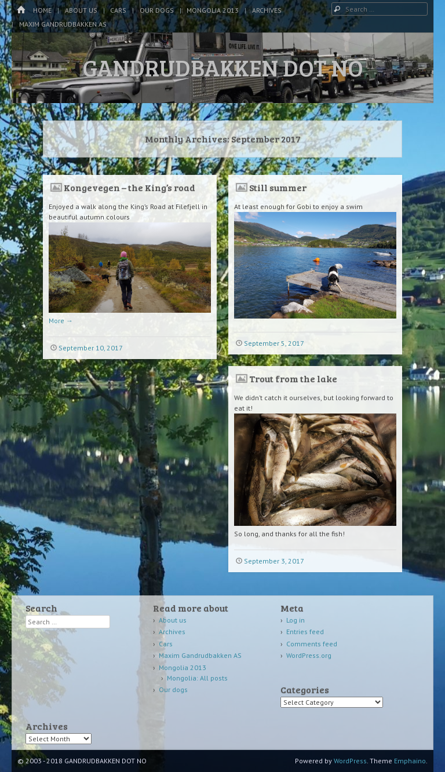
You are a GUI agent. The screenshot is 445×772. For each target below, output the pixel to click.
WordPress (350, 760)
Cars (118, 10)
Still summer (278, 187)
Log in (295, 620)
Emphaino (410, 760)
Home (42, 10)
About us (81, 10)
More (61, 320)
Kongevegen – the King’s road (129, 187)
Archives (267, 10)
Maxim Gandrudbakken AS (63, 24)
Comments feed (311, 643)
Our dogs (157, 10)
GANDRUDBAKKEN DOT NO (222, 67)
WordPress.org (308, 655)
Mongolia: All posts (197, 678)
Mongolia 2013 (213, 10)
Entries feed (305, 631)
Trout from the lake (293, 378)
